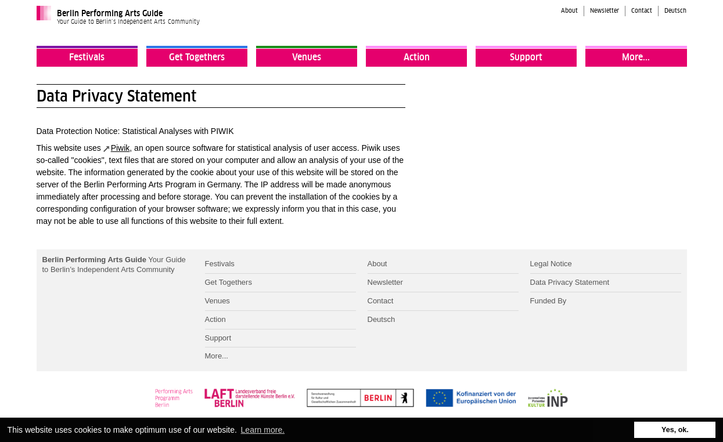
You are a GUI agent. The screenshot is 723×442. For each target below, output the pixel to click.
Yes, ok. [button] (675, 430)
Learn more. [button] (263, 429)
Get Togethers (197, 57)
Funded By (548, 300)
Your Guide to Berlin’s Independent (114, 264)
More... (636, 57)
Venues (306, 57)
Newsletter (604, 11)
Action (417, 57)
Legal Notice (551, 263)
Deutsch (675, 11)
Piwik (120, 148)
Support (526, 57)
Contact (641, 11)
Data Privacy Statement (570, 282)
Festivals (87, 57)
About (569, 11)
